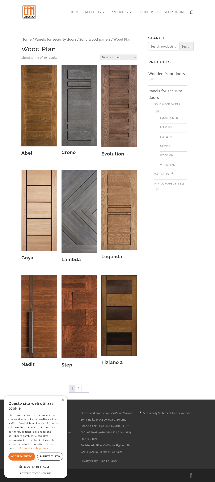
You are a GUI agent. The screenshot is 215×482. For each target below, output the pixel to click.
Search (186, 46)
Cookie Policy (108, 461)
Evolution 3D (169, 118)
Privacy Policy (89, 461)
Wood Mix (166, 155)
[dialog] (35, 437)
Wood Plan (167, 165)
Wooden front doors (166, 73)
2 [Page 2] (78, 388)
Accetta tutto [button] (21, 456)
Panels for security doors (55, 39)
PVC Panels (161, 174)
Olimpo (165, 146)
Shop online (174, 12)
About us (93, 12)
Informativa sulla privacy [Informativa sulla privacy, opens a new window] (33, 448)
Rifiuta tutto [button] (50, 456)
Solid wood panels (94, 39)
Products (119, 12)
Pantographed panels (169, 183)
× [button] (62, 400)
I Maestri (166, 136)
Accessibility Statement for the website (167, 413)
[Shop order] (118, 57)
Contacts (146, 12)
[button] (35, 467)
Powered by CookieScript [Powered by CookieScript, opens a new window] (35, 473)
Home (74, 12)
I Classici (166, 127)
